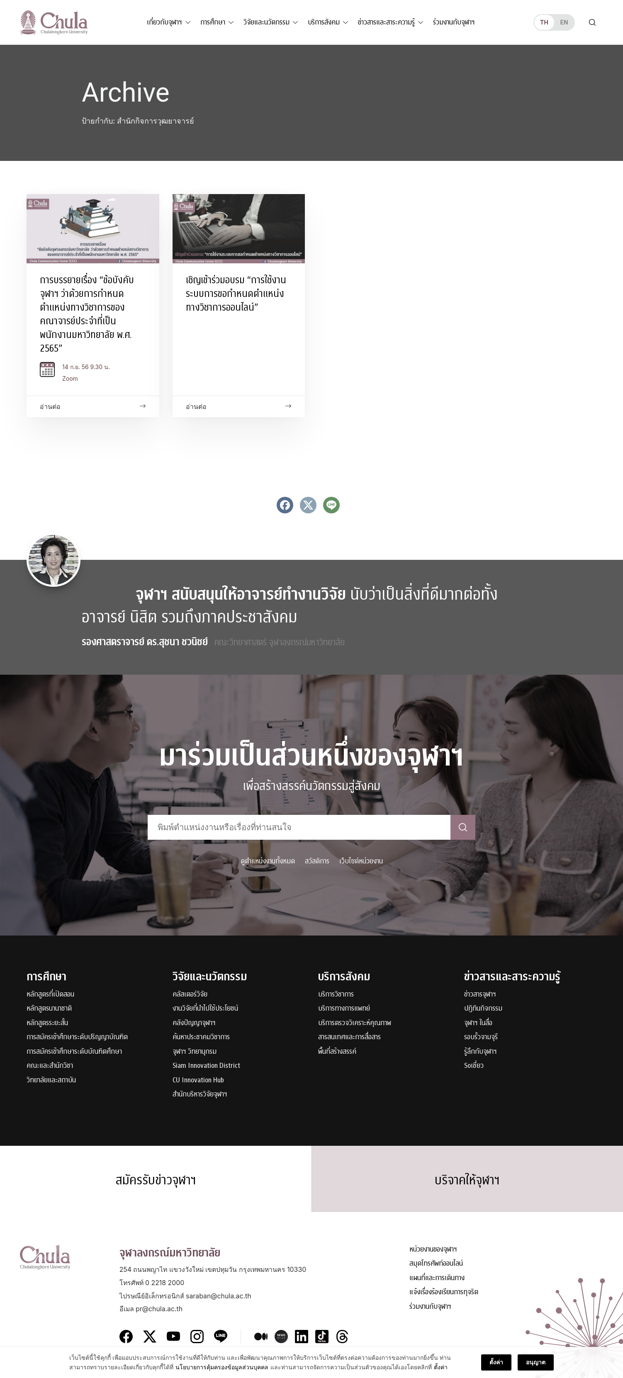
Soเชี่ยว (474, 1066)
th (544, 22)
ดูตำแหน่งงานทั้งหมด (268, 861)
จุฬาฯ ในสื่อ (478, 1023)
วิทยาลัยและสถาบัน (51, 1080)
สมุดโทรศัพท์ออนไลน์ (436, 1264)
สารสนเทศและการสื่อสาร (349, 1037)
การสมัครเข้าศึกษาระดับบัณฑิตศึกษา (74, 1052)
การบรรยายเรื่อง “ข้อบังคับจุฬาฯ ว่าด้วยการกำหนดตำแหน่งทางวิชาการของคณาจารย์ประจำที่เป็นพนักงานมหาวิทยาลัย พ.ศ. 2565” (87, 314)
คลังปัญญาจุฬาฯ (194, 1023)
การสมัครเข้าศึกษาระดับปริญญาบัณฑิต (77, 1037)
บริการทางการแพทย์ (344, 1008)
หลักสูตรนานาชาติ (49, 1008)
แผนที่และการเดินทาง (437, 1278)
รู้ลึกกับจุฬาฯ (480, 1052)
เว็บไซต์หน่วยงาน (361, 861)
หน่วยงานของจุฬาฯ (433, 1249)
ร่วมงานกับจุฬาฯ (454, 22)
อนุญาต (535, 1366)
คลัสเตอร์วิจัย (190, 994)
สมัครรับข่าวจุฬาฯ (156, 1180)
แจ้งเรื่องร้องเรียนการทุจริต (443, 1292)
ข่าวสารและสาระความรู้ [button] (386, 22)
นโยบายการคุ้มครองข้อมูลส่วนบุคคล (221, 1371)
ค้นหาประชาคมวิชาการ (201, 1037)
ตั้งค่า (441, 1371)
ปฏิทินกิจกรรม (483, 1008)
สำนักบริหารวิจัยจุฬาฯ (200, 1094)
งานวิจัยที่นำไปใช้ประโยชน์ (205, 1008)
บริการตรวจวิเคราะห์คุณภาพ (354, 1023)
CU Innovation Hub (198, 1080)
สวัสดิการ (317, 861)
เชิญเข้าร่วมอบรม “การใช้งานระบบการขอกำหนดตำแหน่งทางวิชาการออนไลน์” (236, 293)
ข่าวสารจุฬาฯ (480, 994)
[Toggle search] (592, 22)
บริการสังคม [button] (324, 22)
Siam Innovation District (206, 1066)
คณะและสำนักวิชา (50, 1066)
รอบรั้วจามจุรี (481, 1037)
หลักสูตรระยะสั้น (47, 1023)
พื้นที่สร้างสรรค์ (337, 1052)
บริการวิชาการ (336, 994)
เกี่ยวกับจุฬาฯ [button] (164, 22)
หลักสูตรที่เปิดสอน (50, 994)
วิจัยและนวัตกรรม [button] (266, 22)
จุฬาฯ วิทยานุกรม (195, 1052)
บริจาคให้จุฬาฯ (467, 1180)
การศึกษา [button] (212, 22)
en (564, 22)
